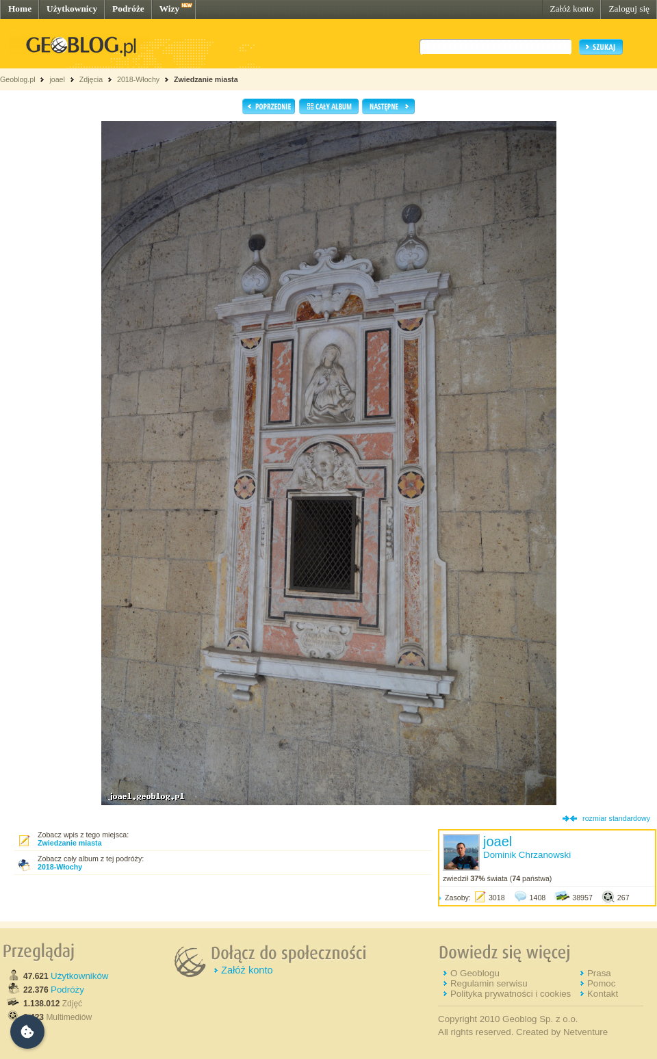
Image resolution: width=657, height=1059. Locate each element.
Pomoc (601, 983)
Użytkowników (79, 976)
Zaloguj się (628, 8)
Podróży (67, 989)
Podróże (128, 8)
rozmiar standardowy (616, 818)
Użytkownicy (72, 8)
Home (19, 8)
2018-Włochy (138, 79)
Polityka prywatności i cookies (510, 994)
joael (57, 79)
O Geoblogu (475, 973)
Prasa (599, 973)
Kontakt (602, 994)
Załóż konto (571, 8)
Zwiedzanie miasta (206, 79)
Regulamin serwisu (489, 983)
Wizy (169, 8)
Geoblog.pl (18, 79)
